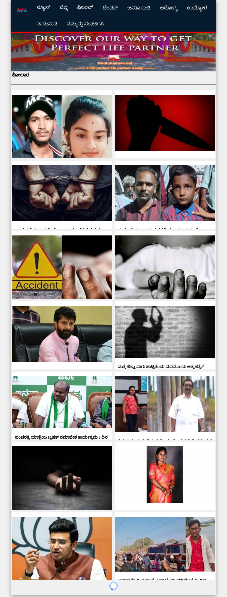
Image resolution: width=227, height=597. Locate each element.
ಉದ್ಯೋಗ (197, 8)
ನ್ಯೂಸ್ (43, 7)
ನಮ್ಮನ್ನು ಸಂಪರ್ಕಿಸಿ (85, 24)
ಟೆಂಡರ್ (110, 8)
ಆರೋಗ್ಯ (169, 8)
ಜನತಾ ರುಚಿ (139, 8)
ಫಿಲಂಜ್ (85, 7)
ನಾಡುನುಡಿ (47, 24)
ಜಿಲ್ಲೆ (64, 7)
